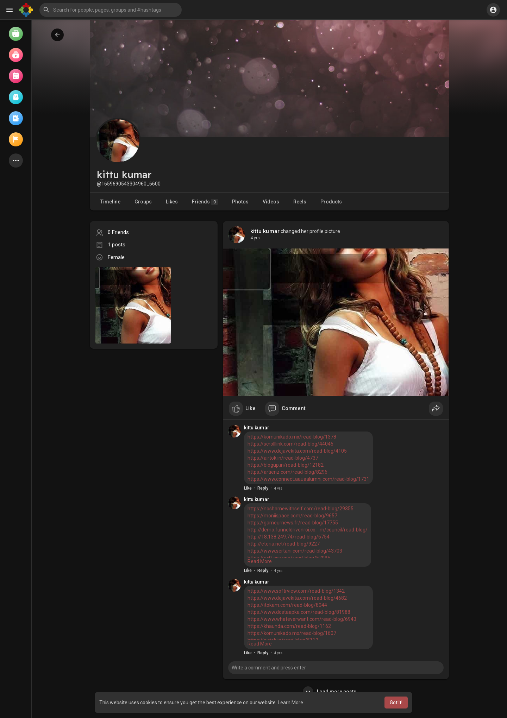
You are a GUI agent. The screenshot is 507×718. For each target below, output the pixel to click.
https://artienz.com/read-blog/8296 (287, 472)
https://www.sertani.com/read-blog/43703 (295, 551)
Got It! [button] (396, 702)
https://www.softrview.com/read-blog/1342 (296, 591)
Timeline (110, 201)
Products (331, 201)
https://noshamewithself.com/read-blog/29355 (300, 508)
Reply (262, 488)
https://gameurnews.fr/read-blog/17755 (293, 522)
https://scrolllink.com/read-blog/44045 (290, 444)
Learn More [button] (290, 702)
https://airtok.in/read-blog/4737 (283, 458)
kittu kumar (265, 231)
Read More (260, 561)
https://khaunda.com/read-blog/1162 (289, 626)
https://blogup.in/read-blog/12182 (286, 465)
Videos (271, 201)
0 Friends (118, 232)
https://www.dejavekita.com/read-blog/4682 (297, 598)
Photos (240, 201)
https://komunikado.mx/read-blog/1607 (292, 633)
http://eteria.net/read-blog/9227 (284, 544)
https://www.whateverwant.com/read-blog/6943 (302, 619)
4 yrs (255, 237)
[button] (110, 10)
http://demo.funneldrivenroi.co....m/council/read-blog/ (308, 530)
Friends (205, 202)
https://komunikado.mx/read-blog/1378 (292, 437)
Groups (143, 201)
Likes (172, 201)
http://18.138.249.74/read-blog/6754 (289, 537)
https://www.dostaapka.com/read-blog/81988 (299, 612)
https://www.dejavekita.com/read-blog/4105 (297, 451)
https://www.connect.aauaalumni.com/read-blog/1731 (308, 479)
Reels (299, 201)
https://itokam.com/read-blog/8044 (287, 605)
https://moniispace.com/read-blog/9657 (292, 515)
